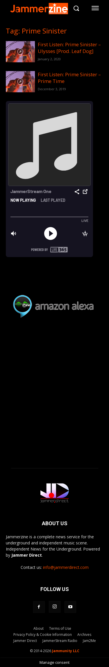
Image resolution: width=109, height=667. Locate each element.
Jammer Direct (25, 640)
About (38, 628)
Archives (84, 634)
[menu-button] (95, 8)
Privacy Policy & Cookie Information (42, 634)
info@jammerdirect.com (66, 567)
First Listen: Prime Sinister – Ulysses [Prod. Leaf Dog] (69, 47)
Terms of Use (60, 628)
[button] (76, 8)
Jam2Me (89, 640)
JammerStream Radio (59, 640)
